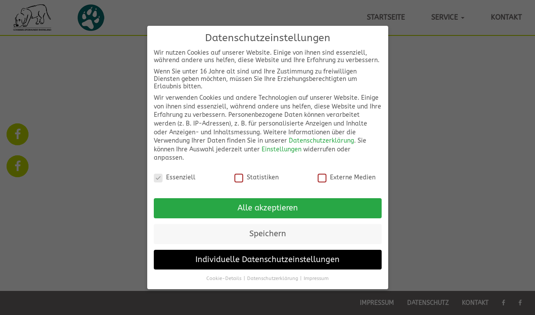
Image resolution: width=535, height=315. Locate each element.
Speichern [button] (267, 233)
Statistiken (256, 177)
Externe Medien (347, 177)
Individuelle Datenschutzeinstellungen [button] (267, 259)
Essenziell (174, 177)
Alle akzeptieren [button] (267, 207)
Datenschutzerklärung (321, 140)
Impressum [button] (316, 278)
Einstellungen (281, 149)
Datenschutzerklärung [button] (272, 278)
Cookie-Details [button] (223, 278)
